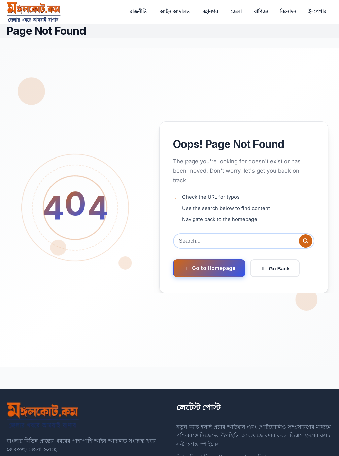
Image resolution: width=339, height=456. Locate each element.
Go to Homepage (209, 268)
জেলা (236, 11)
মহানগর (210, 11)
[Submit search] (305, 241)
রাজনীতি (138, 11)
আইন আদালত (175, 11)
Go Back (275, 268)
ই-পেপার (317, 11)
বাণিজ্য (261, 11)
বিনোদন (288, 11)
